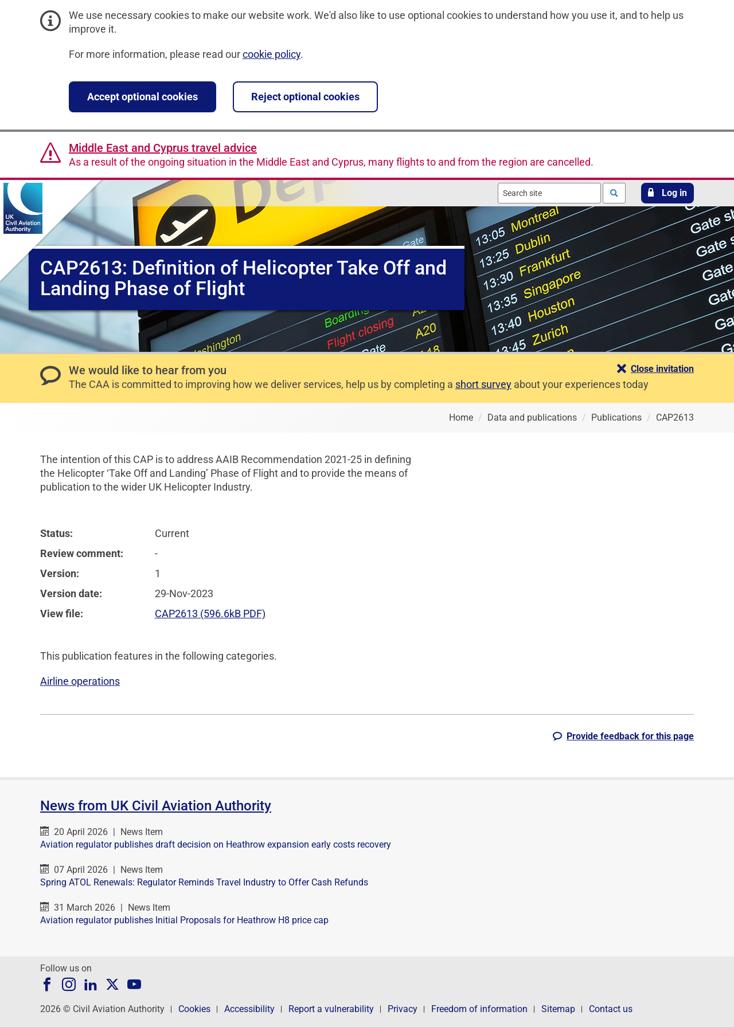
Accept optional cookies (142, 97)
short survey (483, 384)
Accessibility (249, 1009)
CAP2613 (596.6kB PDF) (210, 613)
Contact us (611, 1009)
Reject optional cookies (305, 97)
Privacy (402, 1009)
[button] (667, 193)
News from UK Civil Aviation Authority (155, 806)
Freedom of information (479, 1009)
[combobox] (549, 193)
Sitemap (558, 1009)
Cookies (194, 1009)
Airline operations (80, 681)
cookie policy (271, 54)
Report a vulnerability (331, 1009)
